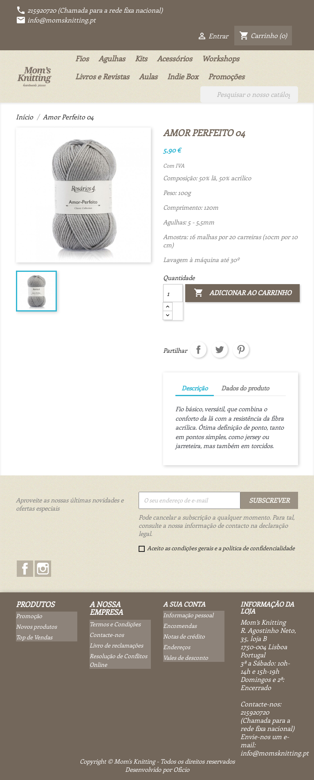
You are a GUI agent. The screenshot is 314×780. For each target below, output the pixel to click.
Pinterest (241, 349)
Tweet (219, 349)
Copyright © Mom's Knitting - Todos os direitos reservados (157, 761)
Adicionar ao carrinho (242, 293)
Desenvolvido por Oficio (157, 769)
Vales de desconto (185, 657)
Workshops (220, 58)
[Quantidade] (173, 293)
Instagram (43, 568)
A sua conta (184, 604)
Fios (82, 58)
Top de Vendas (34, 637)
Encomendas (180, 626)
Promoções (226, 76)
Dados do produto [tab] (245, 388)
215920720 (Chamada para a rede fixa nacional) (89, 10)
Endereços (176, 647)
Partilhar (198, 349)
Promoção (29, 616)
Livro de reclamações (116, 645)
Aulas (148, 76)
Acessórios (174, 58)
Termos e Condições (115, 624)
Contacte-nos (107, 635)
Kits (141, 58)
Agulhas (112, 58)
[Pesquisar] (249, 94)
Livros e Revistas (102, 76)
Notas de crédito (184, 636)
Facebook (25, 568)
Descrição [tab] (195, 388)
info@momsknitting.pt (56, 20)
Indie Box (182, 76)
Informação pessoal (188, 615)
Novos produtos (36, 626)
